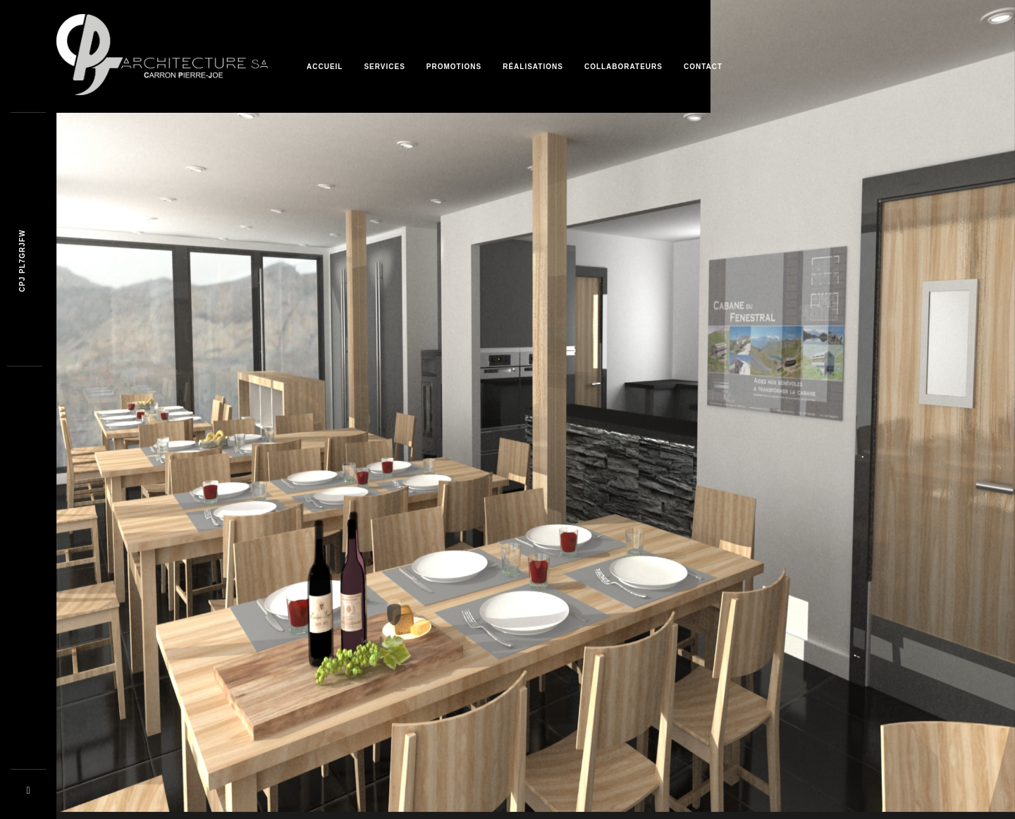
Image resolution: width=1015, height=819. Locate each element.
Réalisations (533, 66)
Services (384, 66)
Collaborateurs (623, 66)
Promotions (453, 66)
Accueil (325, 66)
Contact (703, 66)
